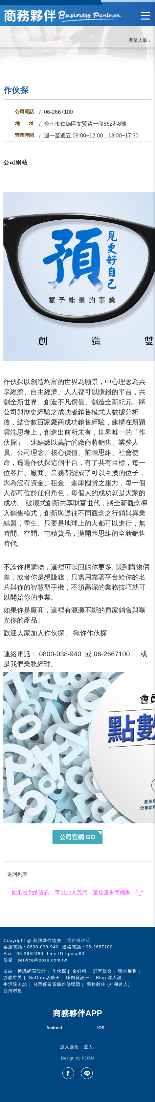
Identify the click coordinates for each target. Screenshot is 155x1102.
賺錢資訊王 (78, 977)
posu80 (76, 953)
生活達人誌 (15, 984)
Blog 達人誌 (109, 977)
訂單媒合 (102, 971)
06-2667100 (58, 112)
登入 (88, 1046)
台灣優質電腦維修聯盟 (57, 984)
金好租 (79, 971)
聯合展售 (127, 971)
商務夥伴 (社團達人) (108, 984)
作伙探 (59, 971)
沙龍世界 (12, 977)
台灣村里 (12, 990)
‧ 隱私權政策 (77, 940)
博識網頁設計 (32, 971)
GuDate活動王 (44, 977)
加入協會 (69, 1046)
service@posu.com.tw (42, 960)
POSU (88, 1058)
